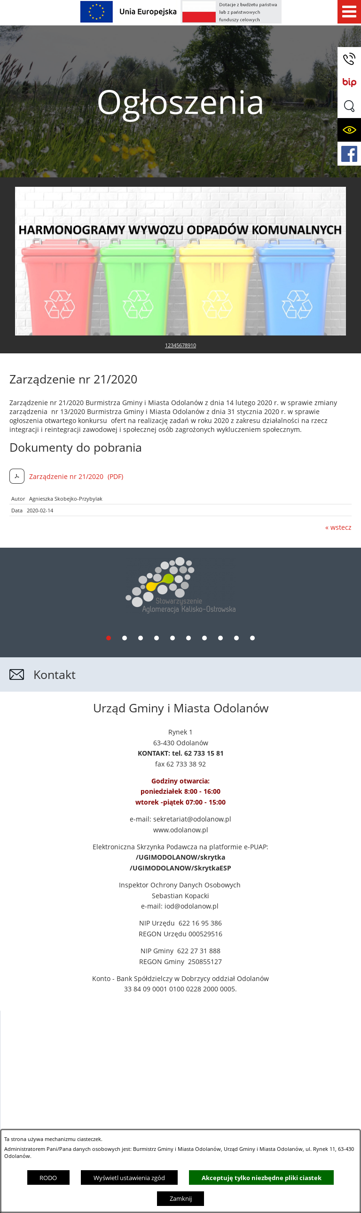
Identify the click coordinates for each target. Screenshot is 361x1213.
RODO (48, 1177)
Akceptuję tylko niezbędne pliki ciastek (262, 1177)
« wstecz (338, 450)
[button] (349, 106)
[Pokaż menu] (349, 12)
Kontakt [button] (54, 595)
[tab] (108, 558)
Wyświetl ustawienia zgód (129, 1177)
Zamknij (181, 1198)
